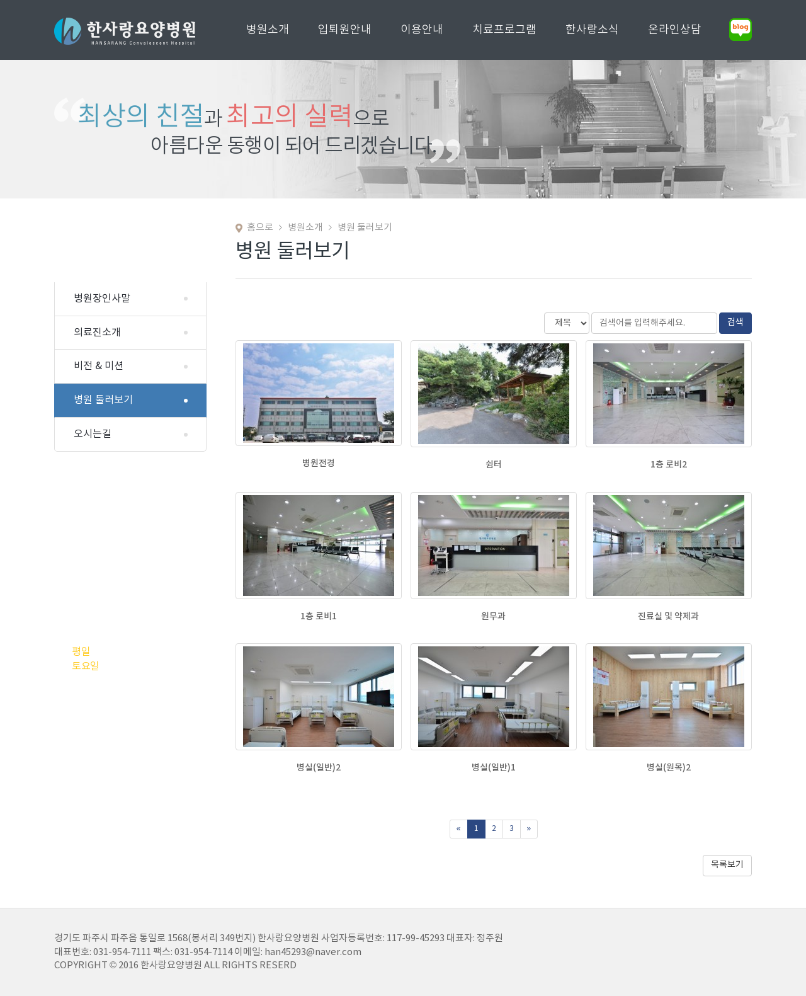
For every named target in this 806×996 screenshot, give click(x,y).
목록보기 (727, 865)
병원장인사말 (102, 298)
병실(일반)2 (319, 767)
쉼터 (493, 464)
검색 (735, 323)
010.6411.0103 (129, 534)
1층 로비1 (318, 616)
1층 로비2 (668, 464)
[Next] (529, 829)
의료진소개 (97, 332)
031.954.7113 (126, 513)
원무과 (493, 616)
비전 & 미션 (98, 366)
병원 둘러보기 (103, 400)
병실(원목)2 (669, 767)
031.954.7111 (149, 568)
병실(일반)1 (494, 767)
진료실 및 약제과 (668, 616)
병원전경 (318, 463)
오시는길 (92, 434)
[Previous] (459, 829)
